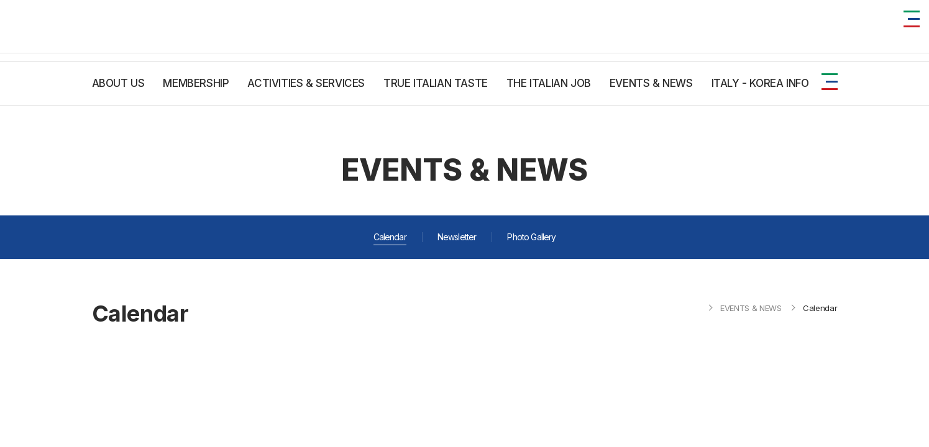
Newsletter (457, 237)
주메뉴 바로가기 (0, 0)
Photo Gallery (531, 237)
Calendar (389, 237)
